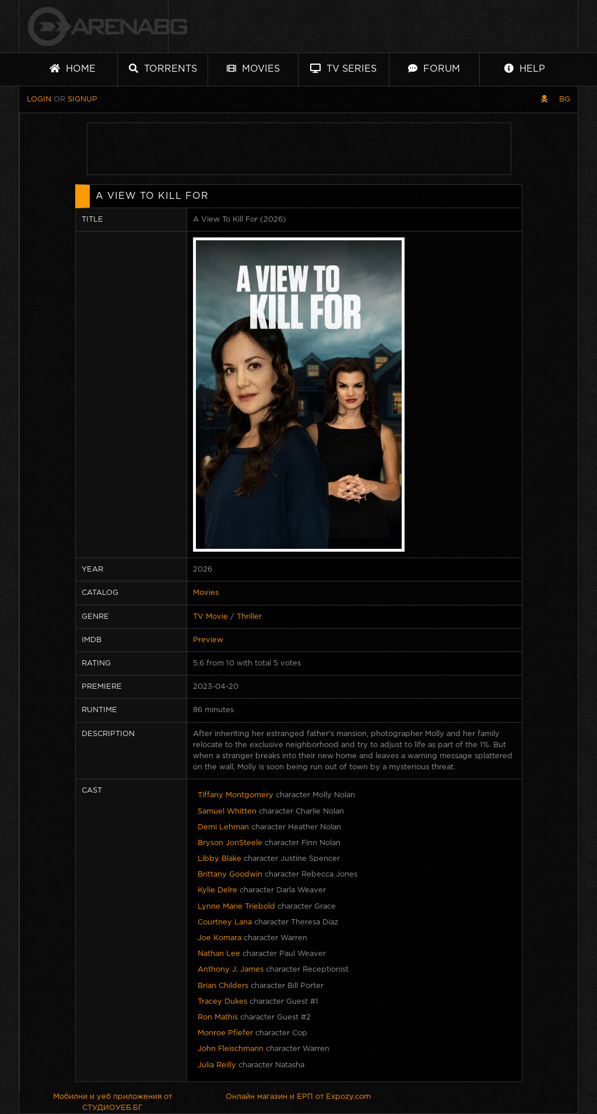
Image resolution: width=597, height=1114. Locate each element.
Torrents (163, 68)
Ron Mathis (218, 1017)
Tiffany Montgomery (235, 795)
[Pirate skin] (544, 99)
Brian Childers (223, 986)
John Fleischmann (231, 1049)
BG (564, 99)
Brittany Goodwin (230, 874)
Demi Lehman (223, 827)
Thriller (249, 617)
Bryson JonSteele (230, 843)
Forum (434, 68)
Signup (82, 99)
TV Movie (210, 617)
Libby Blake (219, 859)
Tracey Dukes (222, 1002)
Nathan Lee (219, 954)
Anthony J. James (231, 969)
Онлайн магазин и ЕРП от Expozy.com (298, 1097)
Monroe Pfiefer (225, 1033)
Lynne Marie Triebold (236, 906)
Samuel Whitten (227, 811)
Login (39, 99)
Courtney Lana (225, 922)
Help (524, 68)
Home (73, 68)
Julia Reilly (217, 1065)
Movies (253, 68)
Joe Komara (219, 938)
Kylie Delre (217, 890)
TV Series (343, 68)
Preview (208, 640)
